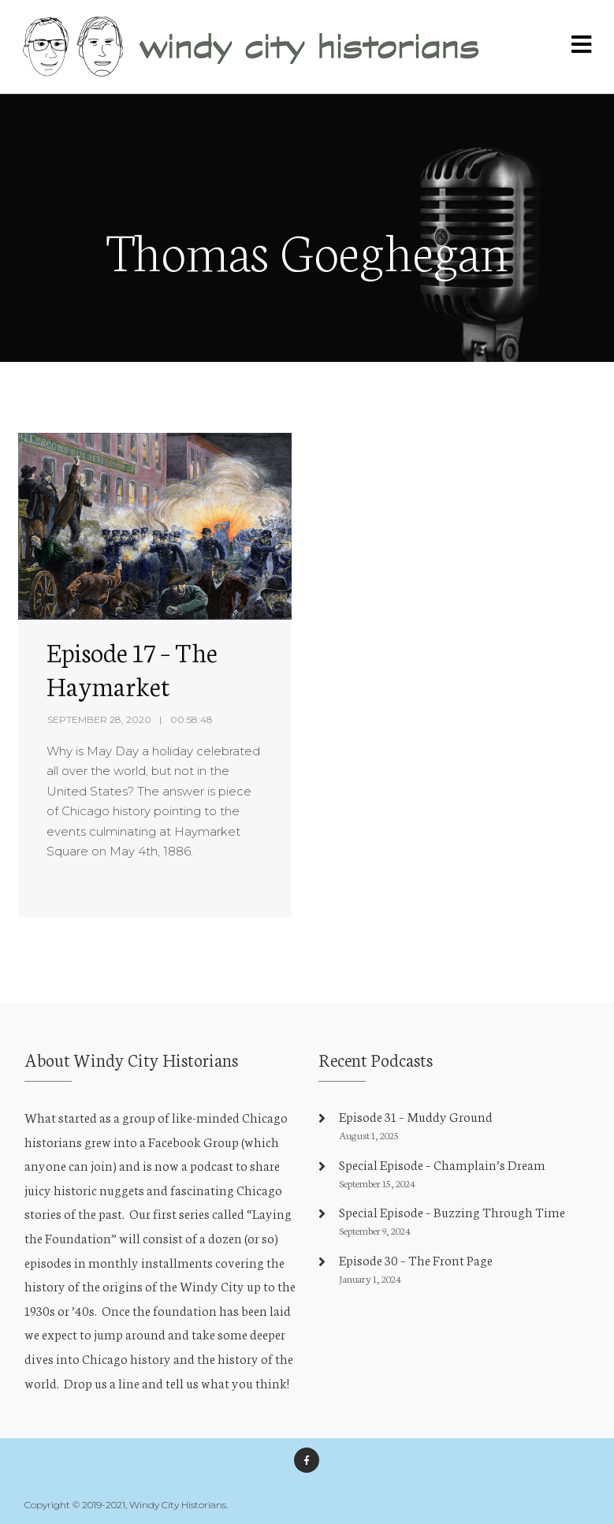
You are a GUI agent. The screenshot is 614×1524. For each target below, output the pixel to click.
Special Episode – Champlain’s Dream (442, 1164)
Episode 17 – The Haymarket (132, 668)
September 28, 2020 (99, 719)
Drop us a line (102, 1382)
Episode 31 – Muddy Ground (416, 1116)
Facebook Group (193, 1141)
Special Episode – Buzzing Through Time (452, 1211)
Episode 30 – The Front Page (416, 1259)
